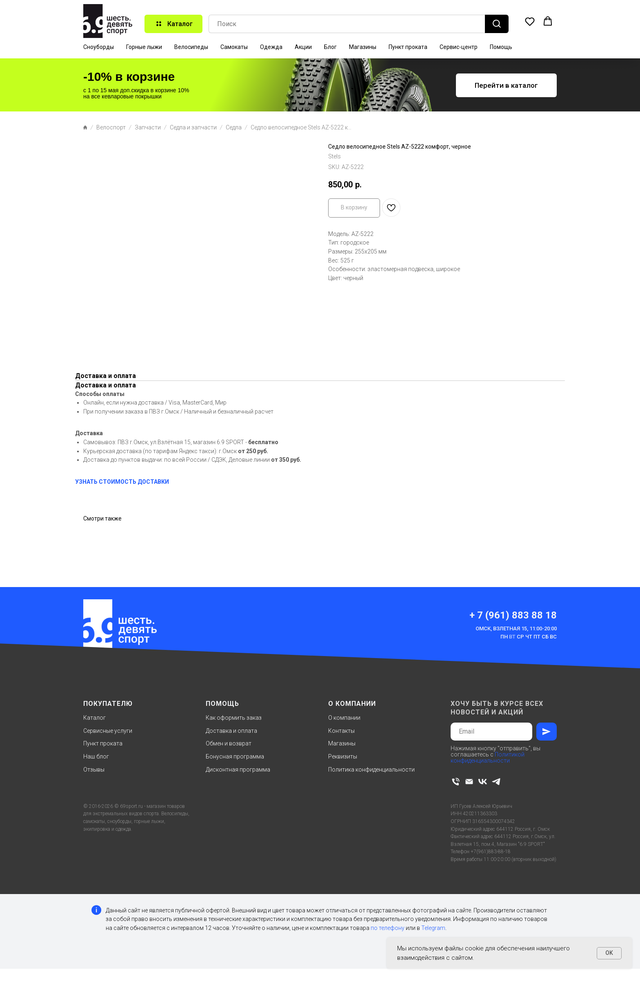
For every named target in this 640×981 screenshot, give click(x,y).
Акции (303, 47)
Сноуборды (98, 47)
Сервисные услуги (107, 730)
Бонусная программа (235, 756)
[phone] (456, 781)
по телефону (387, 928)
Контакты (341, 730)
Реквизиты (342, 756)
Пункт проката (408, 47)
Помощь (501, 47)
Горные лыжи (144, 47)
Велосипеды (191, 47)
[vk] (483, 781)
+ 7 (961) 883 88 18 (513, 615)
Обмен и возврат (228, 743)
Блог (330, 47)
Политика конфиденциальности (371, 769)
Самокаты (234, 47)
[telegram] (496, 781)
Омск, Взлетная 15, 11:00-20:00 (516, 628)
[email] (469, 781)
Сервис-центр (459, 47)
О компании (344, 717)
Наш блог (96, 756)
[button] (530, 21)
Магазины (362, 47)
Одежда (271, 47)
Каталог (94, 717)
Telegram (433, 928)
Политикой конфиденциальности (487, 757)
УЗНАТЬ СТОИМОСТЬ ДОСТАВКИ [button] (122, 481)
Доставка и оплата (231, 730)
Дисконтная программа (238, 769)
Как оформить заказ (234, 717)
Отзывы (93, 769)
